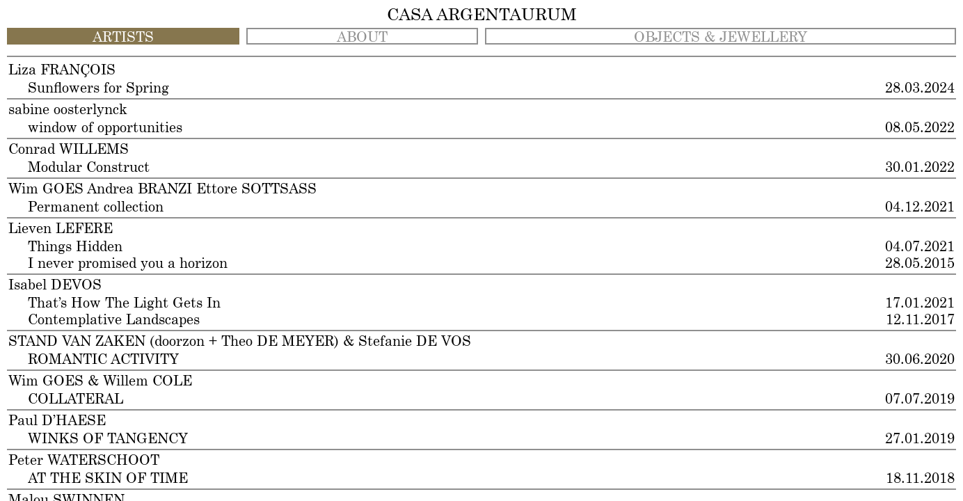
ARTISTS (123, 38)
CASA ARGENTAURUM (482, 15)
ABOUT (362, 38)
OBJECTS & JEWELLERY (720, 38)
